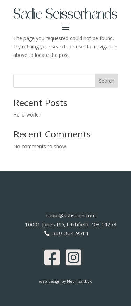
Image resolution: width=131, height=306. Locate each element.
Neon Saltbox (79, 281)
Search (106, 80)
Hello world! (26, 114)
